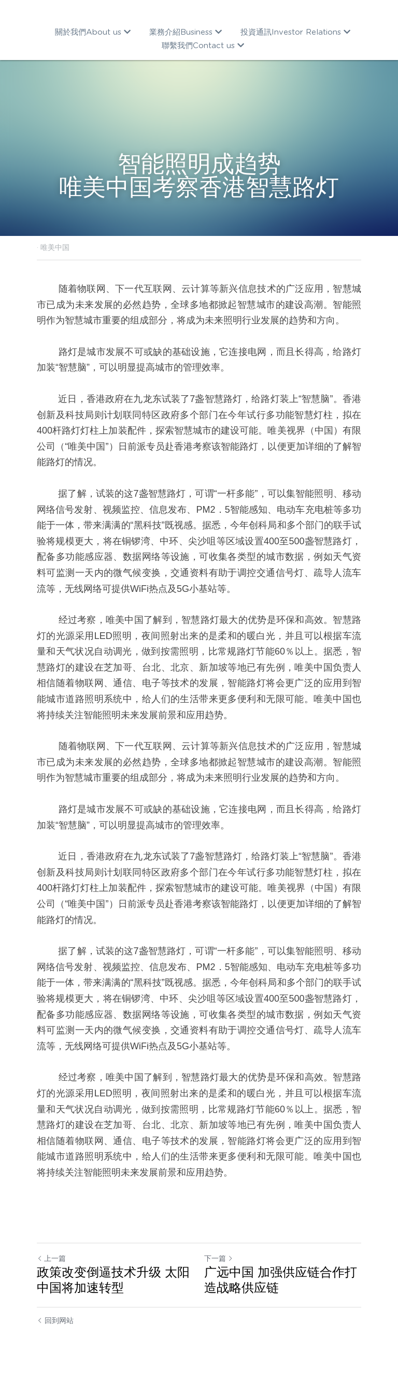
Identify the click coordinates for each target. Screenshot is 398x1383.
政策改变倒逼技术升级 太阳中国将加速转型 (113, 1280)
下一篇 (218, 1258)
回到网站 (55, 1320)
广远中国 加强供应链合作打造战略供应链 (280, 1280)
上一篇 (51, 1258)
